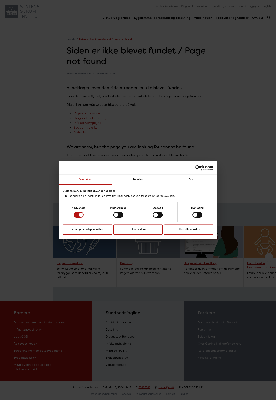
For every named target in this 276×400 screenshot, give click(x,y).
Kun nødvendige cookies (87, 229)
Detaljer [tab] (138, 179)
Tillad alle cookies (188, 229)
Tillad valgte (138, 229)
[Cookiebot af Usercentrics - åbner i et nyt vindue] (198, 167)
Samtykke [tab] (85, 179)
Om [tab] (191, 179)
